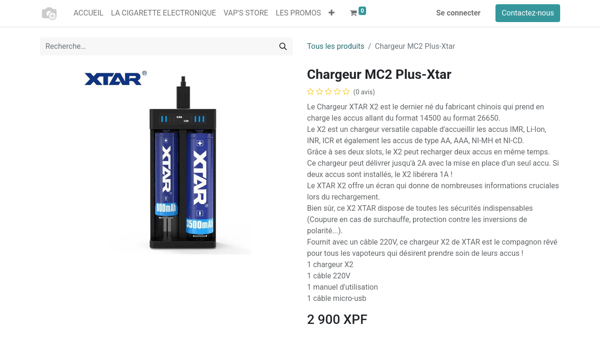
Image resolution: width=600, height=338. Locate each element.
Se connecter (458, 12)
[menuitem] (88, 13)
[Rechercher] (283, 46)
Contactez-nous (528, 12)
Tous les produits (335, 46)
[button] (331, 13)
